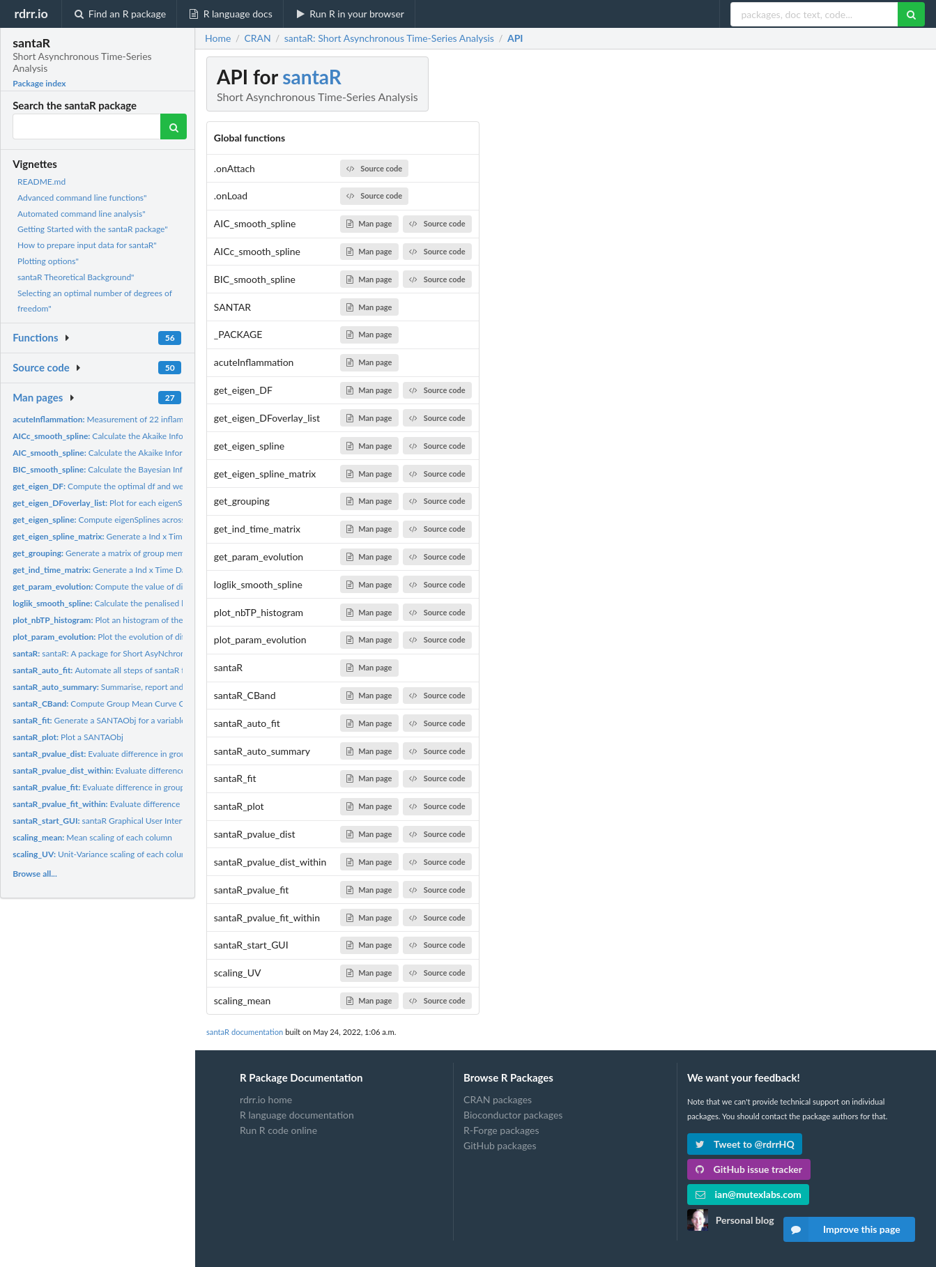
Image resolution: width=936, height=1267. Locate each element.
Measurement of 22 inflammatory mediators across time (152, 419)
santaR (311, 77)
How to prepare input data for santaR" (87, 245)
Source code (41, 367)
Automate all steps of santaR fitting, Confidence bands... (146, 670)
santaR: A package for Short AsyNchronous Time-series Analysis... (146, 653)
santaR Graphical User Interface (105, 820)
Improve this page (841, 1229)
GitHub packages (500, 1145)
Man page (369, 223)
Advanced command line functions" (81, 197)
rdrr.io (30, 13)
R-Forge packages (501, 1130)
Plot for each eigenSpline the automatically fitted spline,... (166, 503)
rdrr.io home (266, 1099)
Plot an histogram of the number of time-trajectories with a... (164, 620)
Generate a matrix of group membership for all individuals (144, 553)
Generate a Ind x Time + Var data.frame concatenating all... (166, 536)
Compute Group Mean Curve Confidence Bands (129, 703)
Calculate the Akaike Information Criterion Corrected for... (158, 436)
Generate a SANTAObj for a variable (99, 720)
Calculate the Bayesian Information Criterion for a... (144, 469)
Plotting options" (48, 261)
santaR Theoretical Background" (76, 277)
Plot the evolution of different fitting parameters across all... (164, 636)
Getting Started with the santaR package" (92, 229)
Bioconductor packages (512, 1115)
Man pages (38, 397)
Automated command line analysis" (81, 213)
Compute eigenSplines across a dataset (116, 519)
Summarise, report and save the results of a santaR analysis (164, 687)
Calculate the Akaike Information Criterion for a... (140, 452)
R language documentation (297, 1115)
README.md (41, 181)
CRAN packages (497, 1099)
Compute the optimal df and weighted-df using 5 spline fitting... (156, 486)
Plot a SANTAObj (68, 737)
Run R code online (278, 1130)
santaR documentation (244, 1031)
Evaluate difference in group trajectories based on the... (151, 753)
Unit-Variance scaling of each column (102, 854)
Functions (35, 337)
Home (218, 38)
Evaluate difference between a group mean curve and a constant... (182, 804)
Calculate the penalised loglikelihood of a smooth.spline (154, 603)
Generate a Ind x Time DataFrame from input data (144, 570)
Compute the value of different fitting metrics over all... (154, 586)
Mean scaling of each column (92, 837)
